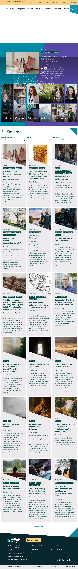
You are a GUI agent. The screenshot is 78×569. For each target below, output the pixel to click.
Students (58, 8)
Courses (12, 8)
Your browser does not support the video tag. (39, 30)
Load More (39, 526)
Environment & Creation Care (12, 232)
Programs (21, 8)
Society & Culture (60, 173)
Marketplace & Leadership (62, 170)
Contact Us (34, 549)
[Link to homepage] (6, 8)
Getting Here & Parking (38, 546)
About (66, 8)
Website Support (37, 567)
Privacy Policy (70, 567)
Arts (42, 52)
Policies (59, 549)
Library (63, 3)
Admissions (38, 8)
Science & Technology (10, 235)
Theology (55, 52)
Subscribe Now (32, 540)
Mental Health (14, 483)
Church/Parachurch (35, 232)
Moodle (55, 3)
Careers (59, 546)
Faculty (30, 8)
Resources (49, 8)
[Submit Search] (40, 3)
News (50, 546)
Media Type (57, 137)
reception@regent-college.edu (18, 560)
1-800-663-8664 (19, 556)
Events (51, 549)
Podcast (57, 168)
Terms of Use (54, 567)
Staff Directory (35, 553)
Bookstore (73, 3)
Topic (29, 137)
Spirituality (48, 52)
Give (74, 8)
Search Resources (7, 137)
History (36, 168)
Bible (64, 232)
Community (63, 296)
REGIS (46, 3)
